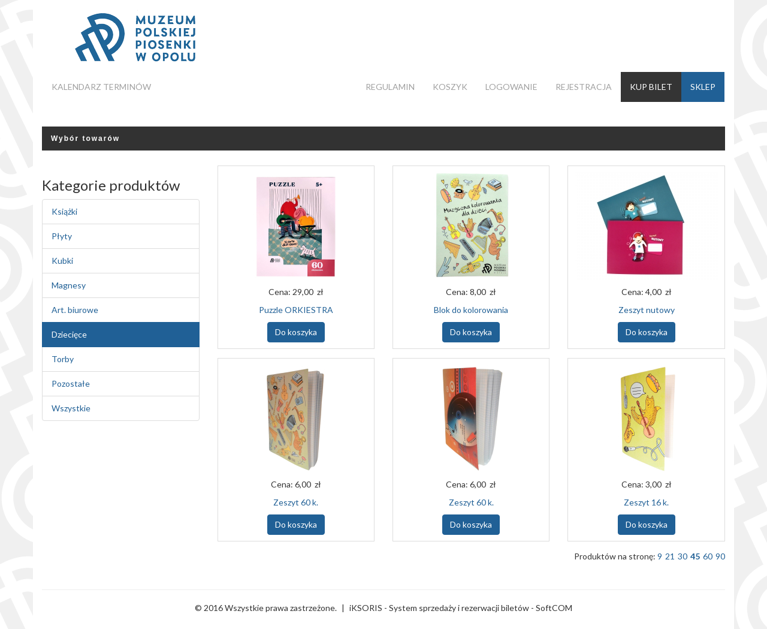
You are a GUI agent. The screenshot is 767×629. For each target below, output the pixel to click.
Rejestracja (583, 87)
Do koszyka (296, 332)
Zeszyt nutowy (646, 310)
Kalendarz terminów (101, 87)
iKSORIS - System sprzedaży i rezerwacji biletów (439, 608)
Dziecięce (69, 334)
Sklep (702, 87)
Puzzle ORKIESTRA (296, 310)
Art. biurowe (75, 310)
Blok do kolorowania (471, 310)
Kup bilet (651, 87)
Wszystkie (71, 408)
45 (695, 556)
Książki (64, 211)
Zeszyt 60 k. (295, 502)
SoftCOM (554, 608)
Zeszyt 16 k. (646, 502)
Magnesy (69, 285)
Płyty (62, 236)
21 (670, 556)
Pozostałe (71, 383)
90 (720, 556)
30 (682, 556)
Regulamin (390, 87)
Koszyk (450, 87)
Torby (63, 359)
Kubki (62, 260)
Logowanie (511, 87)
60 (707, 556)
